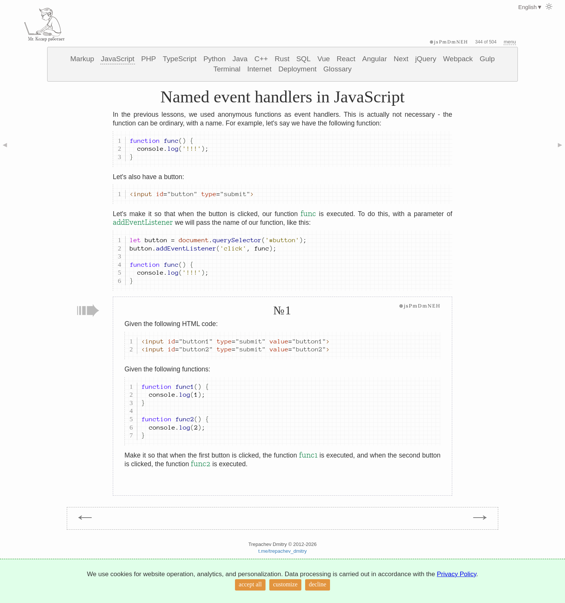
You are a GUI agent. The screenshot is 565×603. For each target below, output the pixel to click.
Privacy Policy (456, 574)
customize (285, 584)
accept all (250, 584)
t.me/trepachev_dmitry (282, 551)
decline (317, 584)
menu (510, 42)
